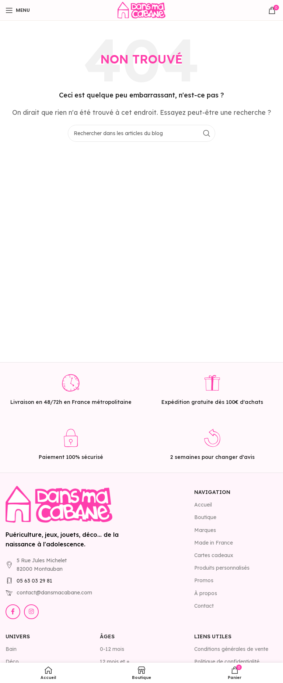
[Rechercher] (141, 133)
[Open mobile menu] (18, 10)
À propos (205, 593)
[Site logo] (141, 9)
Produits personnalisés (221, 567)
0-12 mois (112, 649)
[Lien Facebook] (13, 611)
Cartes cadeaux (213, 555)
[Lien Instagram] (31, 611)
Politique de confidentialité (226, 661)
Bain (11, 649)
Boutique (205, 517)
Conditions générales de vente (231, 649)
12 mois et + (115, 661)
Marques (205, 530)
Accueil (203, 504)
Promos (203, 580)
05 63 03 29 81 (34, 580)
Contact (204, 606)
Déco (12, 661)
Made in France (213, 542)
